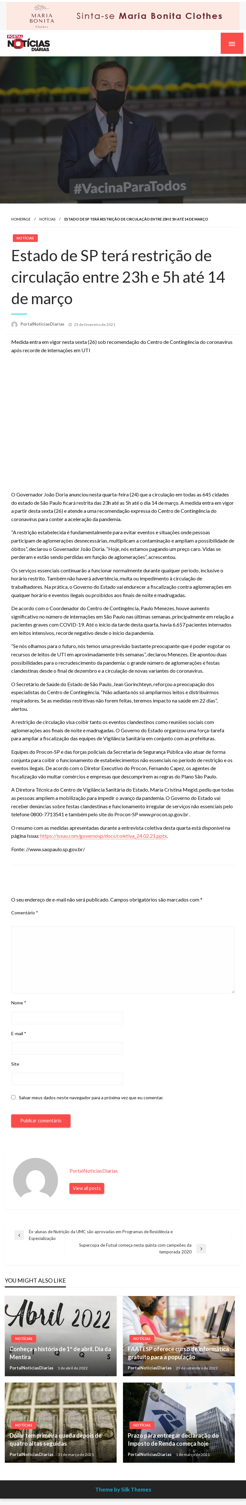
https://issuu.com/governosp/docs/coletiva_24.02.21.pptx (103, 836)
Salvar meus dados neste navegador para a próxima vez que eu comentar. (91, 1097)
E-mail (18, 1033)
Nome (18, 1002)
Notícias (47, 219)
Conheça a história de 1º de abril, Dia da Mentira (60, 1352)
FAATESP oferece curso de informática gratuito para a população (178, 1352)
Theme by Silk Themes (123, 1489)
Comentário (24, 912)
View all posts (87, 1188)
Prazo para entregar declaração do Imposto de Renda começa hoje (173, 1439)
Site (15, 1064)
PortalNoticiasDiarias (42, 324)
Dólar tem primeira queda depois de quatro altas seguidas (56, 1439)
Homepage (20, 219)
